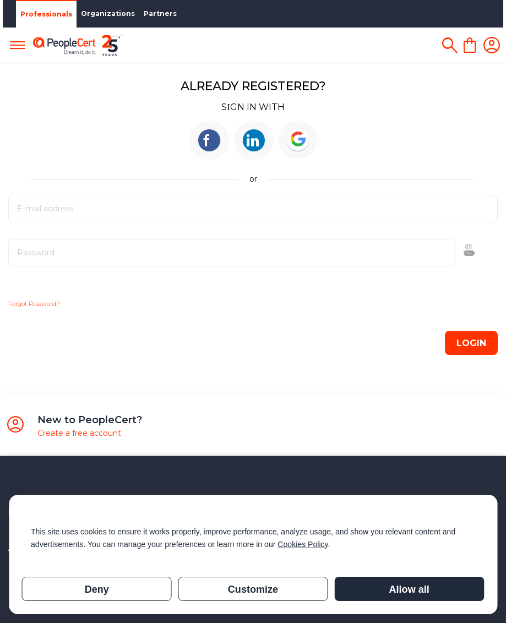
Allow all (409, 589)
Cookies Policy (303, 544)
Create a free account (79, 433)
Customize (253, 589)
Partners (157, 13)
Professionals (43, 14)
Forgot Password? (34, 304)
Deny (97, 589)
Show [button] (436, 253)
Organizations (105, 13)
